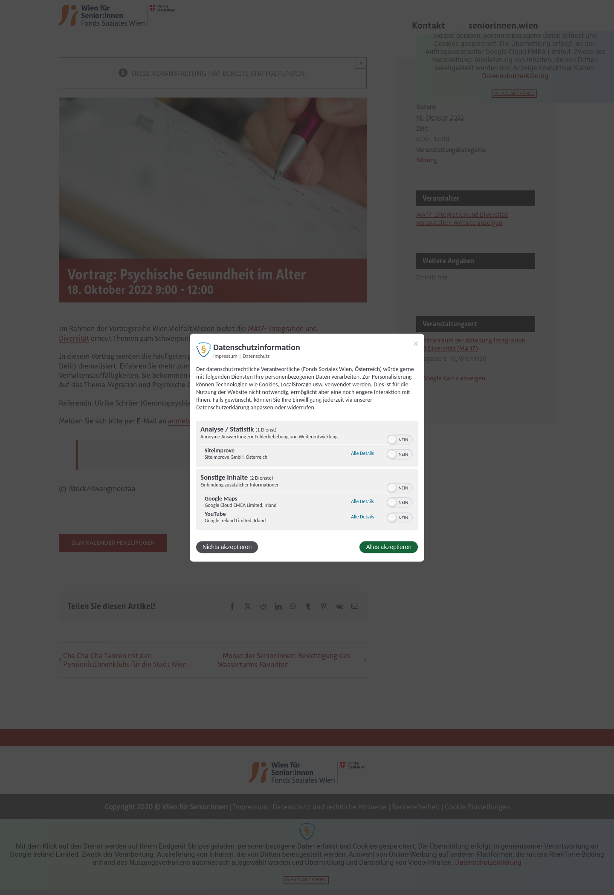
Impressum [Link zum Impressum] (225, 356)
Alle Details (362, 454)
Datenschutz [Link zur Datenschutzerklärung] (256, 356)
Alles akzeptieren (388, 547)
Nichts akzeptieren (227, 547)
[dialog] (307, 447)
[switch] (400, 439)
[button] (392, 439)
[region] (307, 476)
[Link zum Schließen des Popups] (416, 343)
